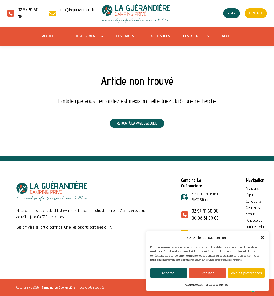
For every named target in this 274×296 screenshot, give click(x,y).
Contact (256, 13)
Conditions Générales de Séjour (255, 207)
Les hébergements (83, 36)
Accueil (48, 36)
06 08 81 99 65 (205, 218)
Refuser (207, 273)
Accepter (168, 273)
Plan (231, 13)
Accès (227, 36)
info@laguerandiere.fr (77, 9)
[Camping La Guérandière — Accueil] (137, 13)
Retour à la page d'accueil (137, 123)
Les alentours (196, 36)
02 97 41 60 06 (205, 210)
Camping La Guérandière (58, 287)
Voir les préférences (246, 273)
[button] (262, 237)
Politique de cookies (193, 284)
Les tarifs (125, 36)
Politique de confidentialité (216, 284)
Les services (158, 36)
